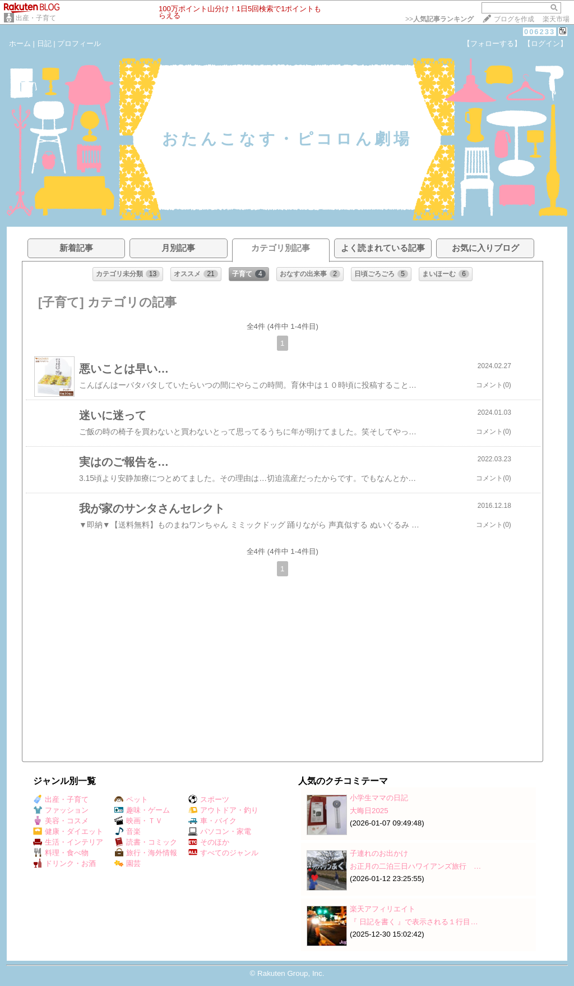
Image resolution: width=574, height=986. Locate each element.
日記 (44, 43)
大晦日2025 (369, 810)
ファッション (61, 810)
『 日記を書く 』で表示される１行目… (414, 922)
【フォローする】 (492, 43)
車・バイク (212, 821)
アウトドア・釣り (223, 810)
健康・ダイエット (68, 831)
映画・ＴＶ (138, 821)
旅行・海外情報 (145, 853)
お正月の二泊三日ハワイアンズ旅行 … (415, 866)
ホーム (20, 43)
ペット (131, 799)
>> (439, 19)
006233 (539, 31)
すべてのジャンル (223, 853)
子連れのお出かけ (379, 853)
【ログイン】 (545, 43)
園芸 (127, 863)
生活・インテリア (68, 842)
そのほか (208, 842)
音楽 (127, 831)
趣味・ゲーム (142, 810)
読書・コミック (145, 842)
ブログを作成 (514, 19)
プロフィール (79, 43)
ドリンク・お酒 (64, 863)
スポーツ (208, 799)
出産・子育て (36, 18)
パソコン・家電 (219, 831)
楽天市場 (556, 19)
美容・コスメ (61, 821)
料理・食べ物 (61, 853)
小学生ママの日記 (379, 798)
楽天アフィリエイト (382, 909)
